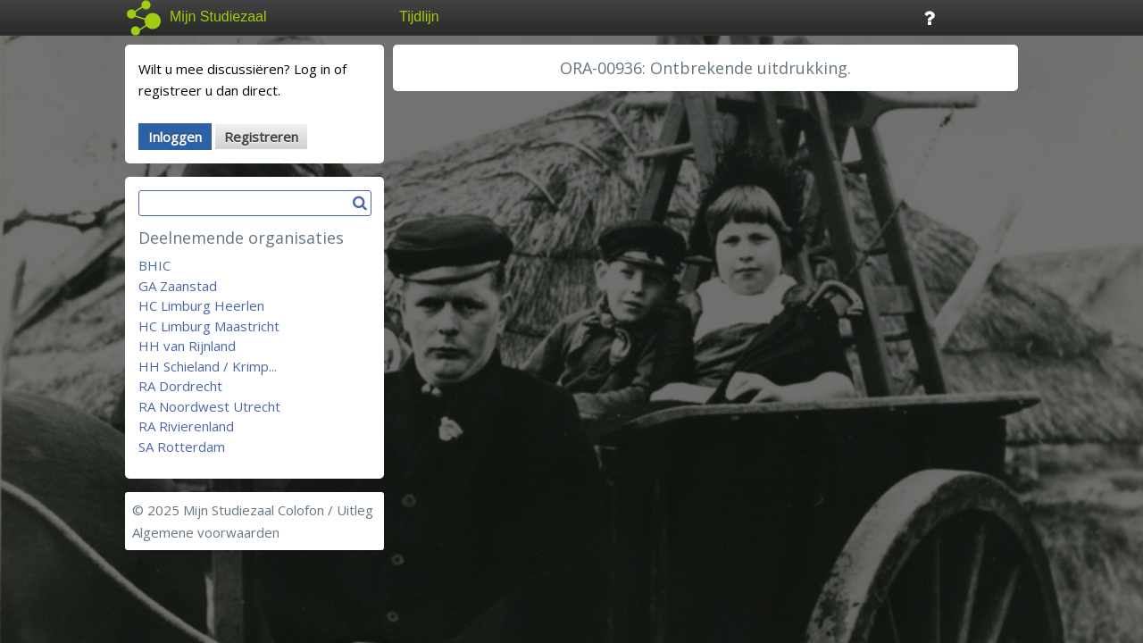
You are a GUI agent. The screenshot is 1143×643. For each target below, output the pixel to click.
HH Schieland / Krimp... (207, 366)
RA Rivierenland (186, 426)
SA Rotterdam (181, 446)
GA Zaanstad (177, 286)
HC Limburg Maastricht (208, 326)
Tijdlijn (419, 16)
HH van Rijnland (187, 346)
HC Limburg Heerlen (201, 305)
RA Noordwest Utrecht (209, 406)
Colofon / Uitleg (325, 510)
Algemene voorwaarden (205, 532)
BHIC (154, 265)
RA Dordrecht (180, 386)
